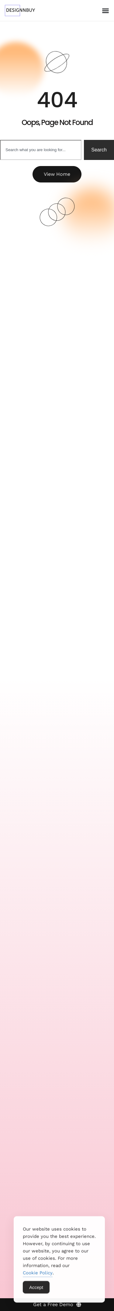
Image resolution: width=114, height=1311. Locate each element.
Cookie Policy (38, 1276)
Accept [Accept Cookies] (36, 1290)
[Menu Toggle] (105, 10)
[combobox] (40, 150)
